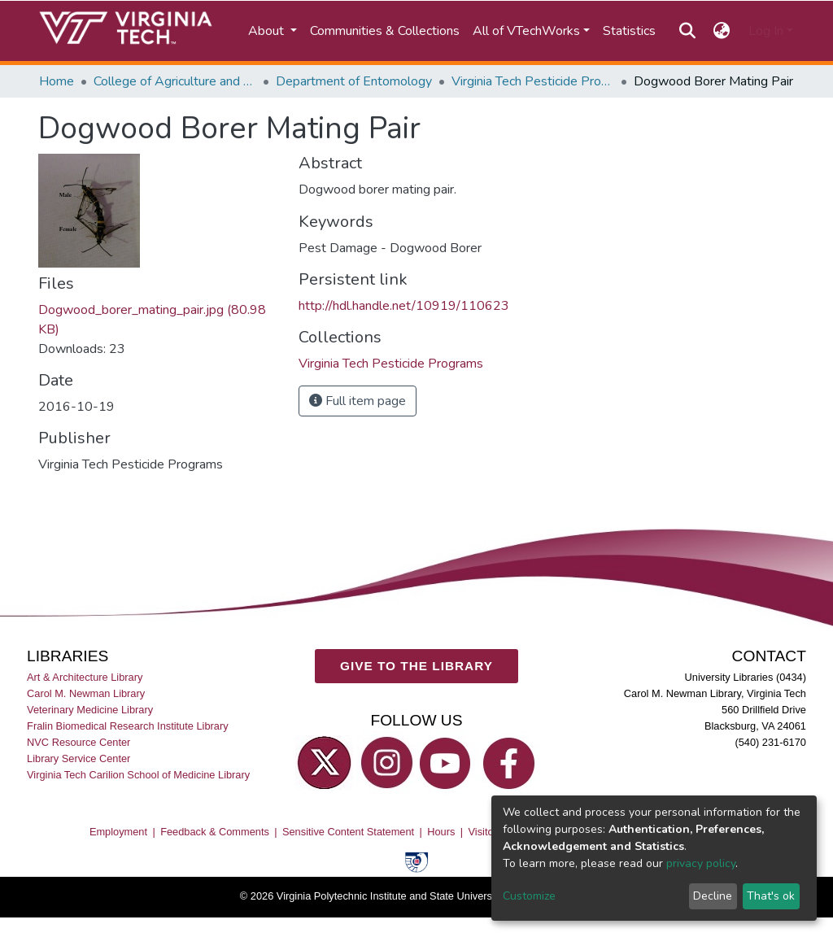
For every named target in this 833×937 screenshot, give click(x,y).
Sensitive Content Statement (348, 832)
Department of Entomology (354, 81)
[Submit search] (687, 31)
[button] (722, 31)
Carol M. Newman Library (86, 693)
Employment (118, 832)
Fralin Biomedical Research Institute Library (128, 726)
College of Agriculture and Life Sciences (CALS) (175, 81)
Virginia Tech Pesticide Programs (532, 81)
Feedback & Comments (214, 832)
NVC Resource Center (78, 742)
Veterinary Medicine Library (90, 710)
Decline (712, 896)
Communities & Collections (385, 31)
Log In (765, 31)
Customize (529, 896)
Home (56, 81)
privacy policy (700, 863)
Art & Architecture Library (84, 677)
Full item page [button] (357, 401)
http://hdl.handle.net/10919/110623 (404, 306)
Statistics (629, 31)
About (267, 31)
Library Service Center (78, 758)
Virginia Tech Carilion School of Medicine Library (138, 775)
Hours (441, 832)
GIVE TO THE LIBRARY (416, 666)
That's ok (771, 896)
